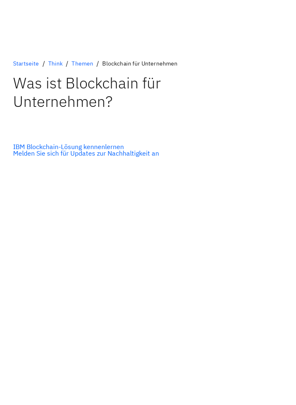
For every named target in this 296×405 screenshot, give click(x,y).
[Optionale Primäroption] (86, 146)
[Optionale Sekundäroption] (86, 153)
